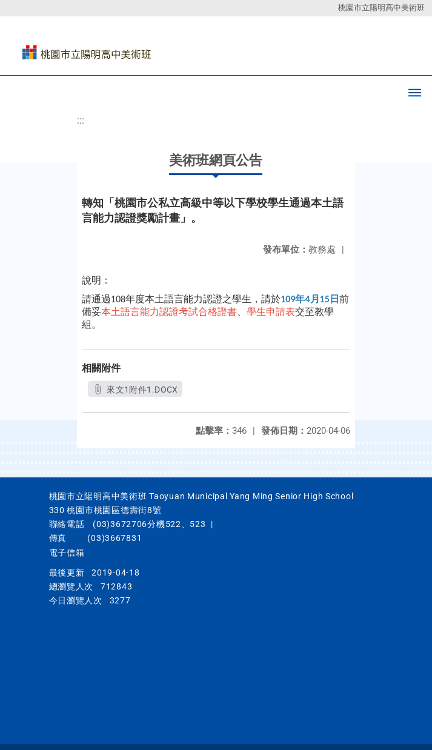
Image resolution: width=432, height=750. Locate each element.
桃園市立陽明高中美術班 (381, 7)
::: (80, 120)
